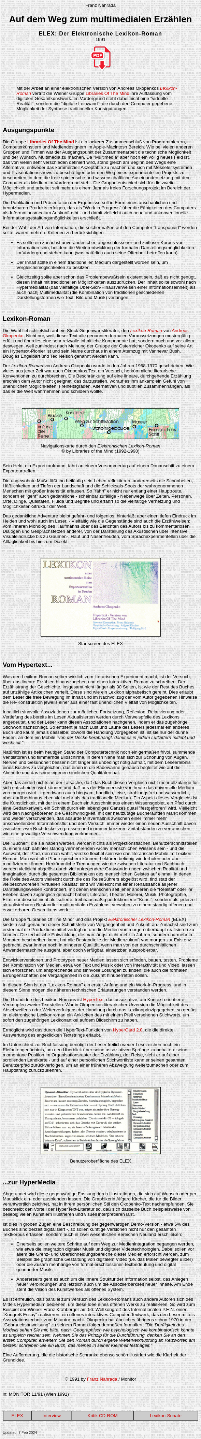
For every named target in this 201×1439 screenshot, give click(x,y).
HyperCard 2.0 (128, 1029)
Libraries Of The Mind (107, 93)
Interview (52, 1415)
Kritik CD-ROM (103, 1415)
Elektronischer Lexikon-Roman (139, 919)
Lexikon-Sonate (166, 1415)
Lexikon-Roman (146, 330)
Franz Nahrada (102, 1379)
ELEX (17, 1415)
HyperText (93, 999)
